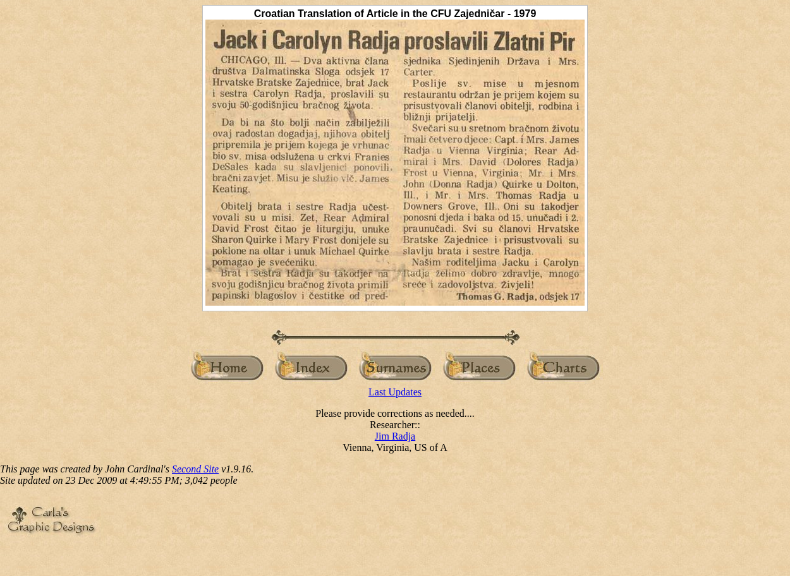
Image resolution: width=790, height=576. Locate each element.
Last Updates (395, 392)
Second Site (195, 469)
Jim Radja (395, 436)
